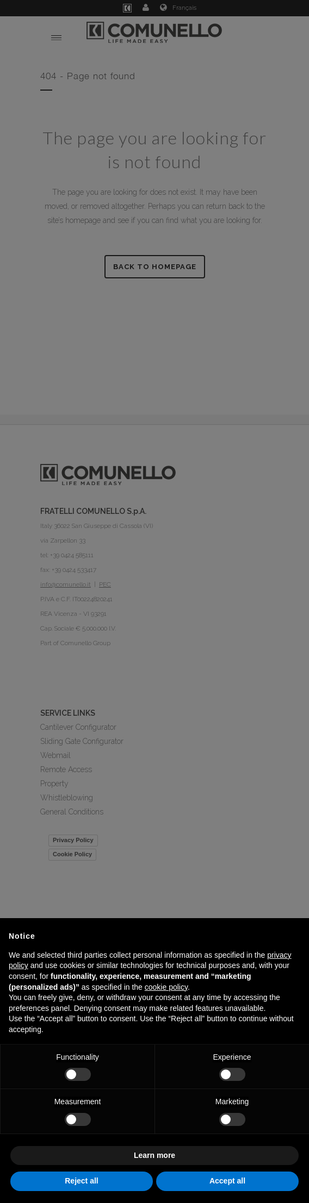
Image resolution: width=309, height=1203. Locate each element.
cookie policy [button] (166, 987)
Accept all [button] (227, 1180)
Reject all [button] (81, 1180)
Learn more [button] (154, 1155)
